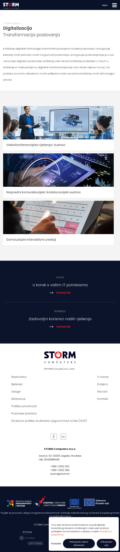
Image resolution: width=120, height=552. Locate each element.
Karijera (102, 384)
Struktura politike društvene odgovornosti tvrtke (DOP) (49, 421)
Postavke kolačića (24, 413)
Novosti (102, 391)
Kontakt (102, 399)
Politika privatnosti (24, 406)
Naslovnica (19, 377)
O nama (103, 377)
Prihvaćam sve (106, 543)
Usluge (16, 391)
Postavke (56, 543)
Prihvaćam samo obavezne (79, 543)
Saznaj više (60, 295)
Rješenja (16, 384)
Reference (18, 399)
